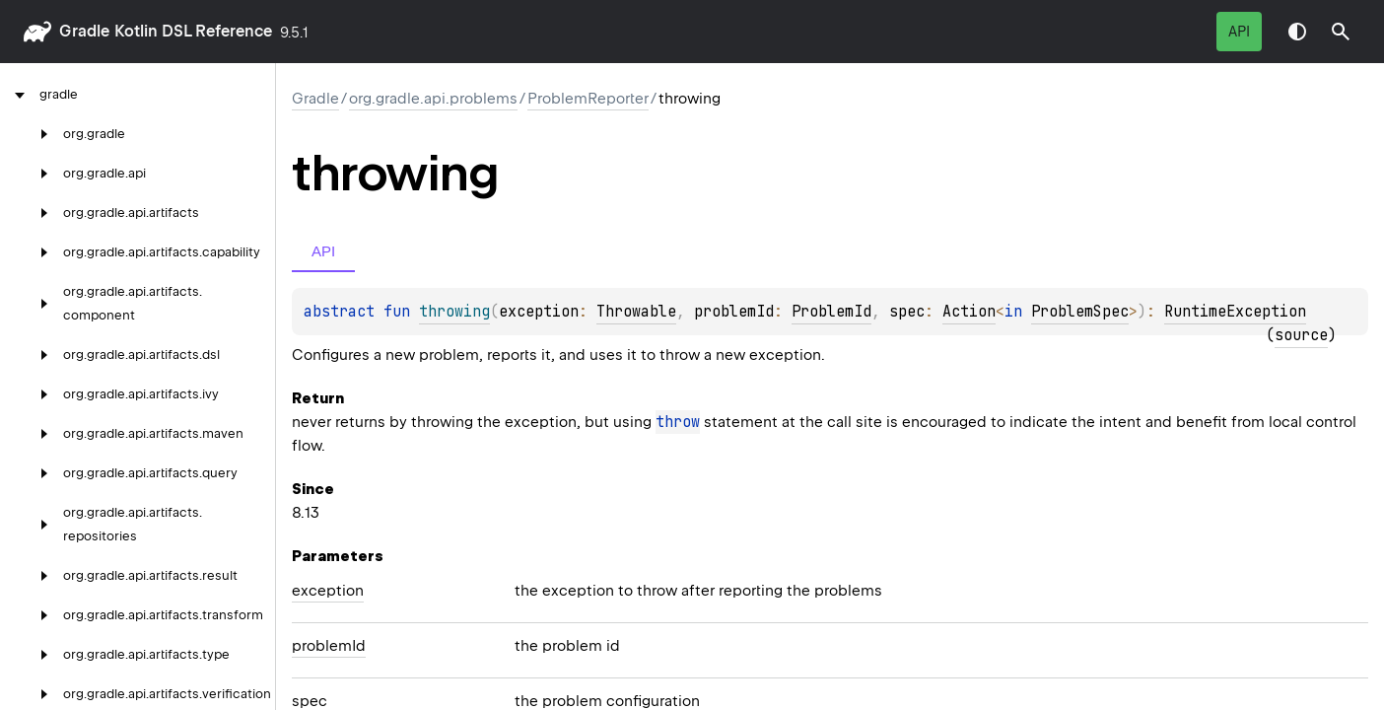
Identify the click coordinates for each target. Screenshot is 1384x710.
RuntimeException (1235, 311)
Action (969, 311)
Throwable (636, 311)
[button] (1340, 31)
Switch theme (1297, 31)
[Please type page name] (1340, 31)
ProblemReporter (588, 98)
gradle (84, 31)
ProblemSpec (1080, 311)
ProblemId (831, 311)
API (1239, 31)
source (1301, 335)
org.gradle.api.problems (433, 98)
